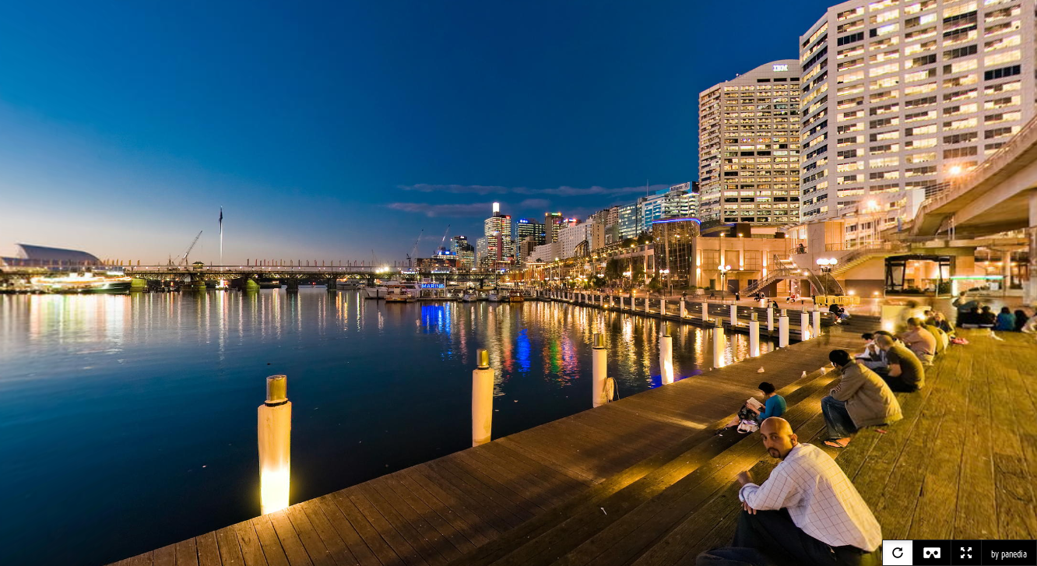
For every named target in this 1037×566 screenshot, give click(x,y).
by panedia (1009, 554)
